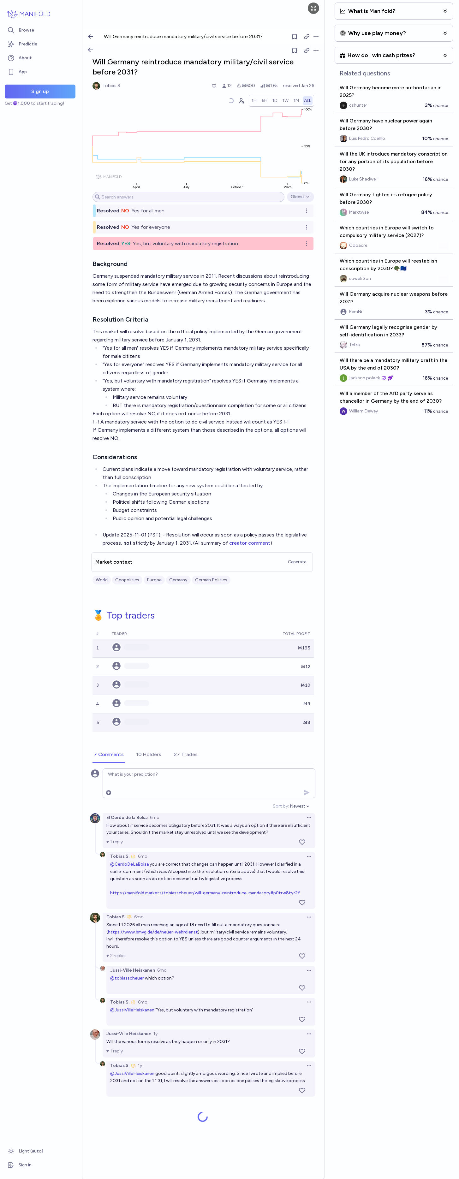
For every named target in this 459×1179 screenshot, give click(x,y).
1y (155, 1033)
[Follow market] (294, 50)
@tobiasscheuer (127, 978)
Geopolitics (127, 580)
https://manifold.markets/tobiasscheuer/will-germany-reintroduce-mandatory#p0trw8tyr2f (205, 893)
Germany (178, 580)
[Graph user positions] (241, 101)
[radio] (254, 100)
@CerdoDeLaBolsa (129, 864)
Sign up (40, 91)
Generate (297, 562)
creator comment (249, 543)
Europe (154, 580)
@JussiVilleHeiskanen (132, 1010)
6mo (154, 817)
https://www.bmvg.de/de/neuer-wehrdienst (153, 932)
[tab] (108, 755)
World (102, 580)
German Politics (211, 580)
